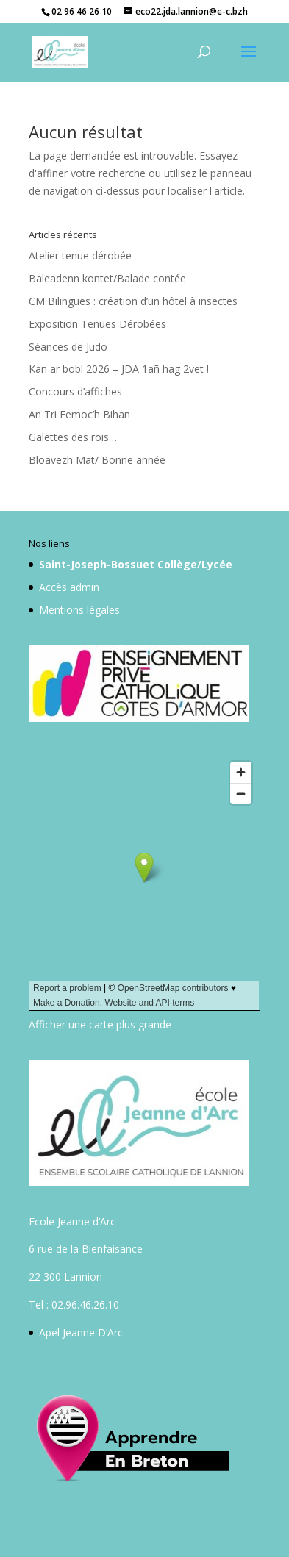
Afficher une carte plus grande (100, 1024)
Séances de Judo (68, 347)
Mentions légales (79, 610)
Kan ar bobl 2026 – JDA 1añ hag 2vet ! (119, 369)
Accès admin (69, 587)
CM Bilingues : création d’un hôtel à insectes (133, 301)
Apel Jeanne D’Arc (81, 1332)
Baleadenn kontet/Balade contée (107, 278)
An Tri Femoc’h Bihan (79, 414)
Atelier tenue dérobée (80, 255)
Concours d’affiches (75, 391)
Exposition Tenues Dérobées (97, 324)
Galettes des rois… (73, 437)
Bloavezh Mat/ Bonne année (97, 460)
